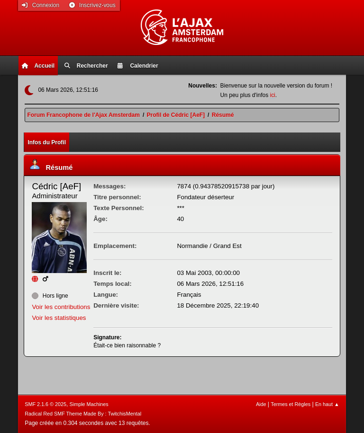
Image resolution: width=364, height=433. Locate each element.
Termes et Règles (290, 404)
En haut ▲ (327, 404)
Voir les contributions (61, 306)
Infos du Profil (46, 142)
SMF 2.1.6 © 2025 (45, 404)
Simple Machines (89, 404)
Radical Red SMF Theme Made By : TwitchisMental (83, 413)
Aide (261, 404)
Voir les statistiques (59, 317)
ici (272, 95)
